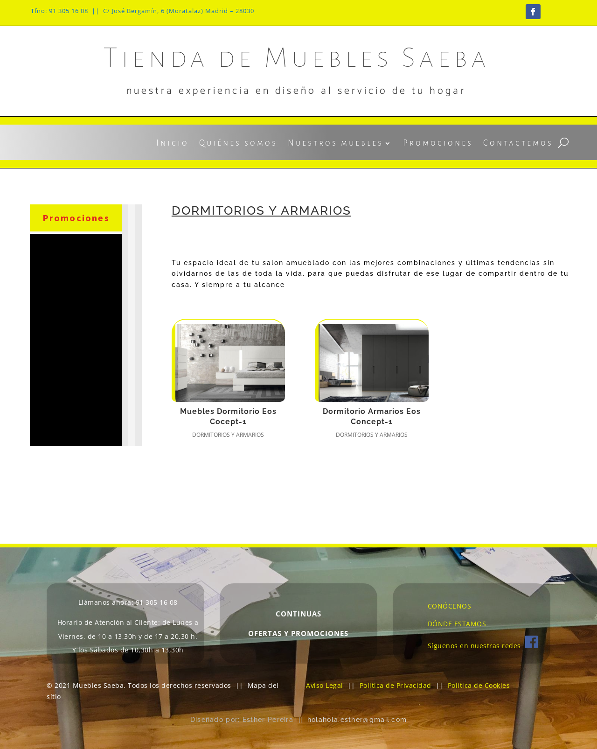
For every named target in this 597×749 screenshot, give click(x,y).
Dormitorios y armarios (228, 435)
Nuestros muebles (335, 143)
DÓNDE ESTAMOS (457, 623)
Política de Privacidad (395, 685)
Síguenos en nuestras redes (483, 645)
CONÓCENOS (450, 606)
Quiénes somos (238, 143)
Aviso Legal (324, 685)
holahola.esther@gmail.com (357, 719)
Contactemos (518, 143)
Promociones (438, 143)
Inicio (172, 143)
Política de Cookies (479, 685)
